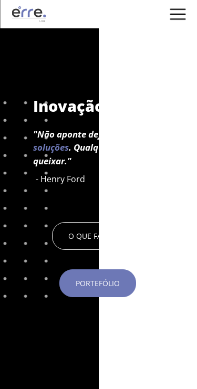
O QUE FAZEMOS (97, 236)
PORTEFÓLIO (98, 283)
